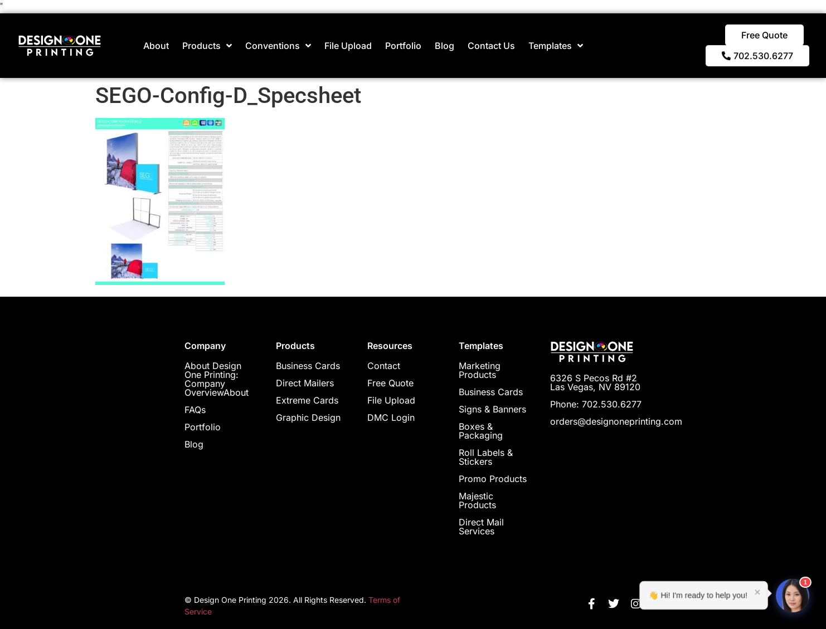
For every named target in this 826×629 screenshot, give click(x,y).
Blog (444, 45)
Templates (555, 46)
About (156, 45)
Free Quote (390, 383)
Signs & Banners (492, 409)
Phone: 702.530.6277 (596, 404)
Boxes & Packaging (481, 431)
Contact (383, 365)
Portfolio (403, 45)
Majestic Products (477, 500)
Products (207, 46)
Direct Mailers (305, 383)
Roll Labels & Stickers (486, 457)
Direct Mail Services (481, 527)
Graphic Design (308, 417)
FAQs (195, 409)
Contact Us (491, 45)
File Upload (348, 45)
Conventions (278, 46)
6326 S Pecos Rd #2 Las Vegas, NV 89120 (595, 382)
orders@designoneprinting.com (616, 421)
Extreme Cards (307, 400)
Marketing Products (480, 370)
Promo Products (493, 478)
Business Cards (308, 365)
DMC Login (391, 417)
